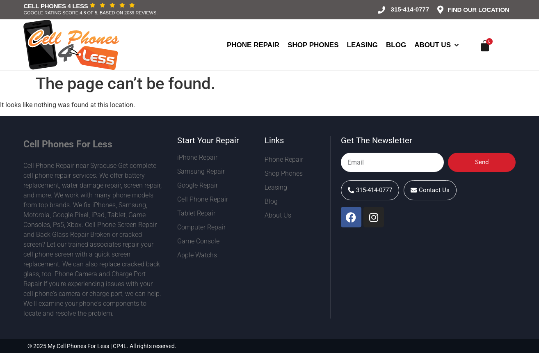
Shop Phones (284, 173)
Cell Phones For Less (67, 144)
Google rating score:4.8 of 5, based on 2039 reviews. (91, 12)
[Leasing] (362, 45)
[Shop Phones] (313, 45)
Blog (271, 201)
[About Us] (437, 45)
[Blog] (396, 45)
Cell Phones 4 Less (56, 5)
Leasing (276, 187)
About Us (280, 215)
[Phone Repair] (253, 45)
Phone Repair (284, 159)
